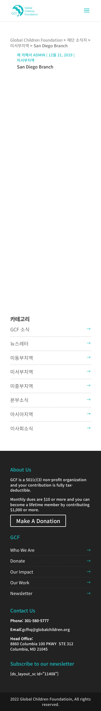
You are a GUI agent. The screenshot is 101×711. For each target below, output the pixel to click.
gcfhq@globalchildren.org (46, 629)
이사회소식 (21, 428)
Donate (17, 560)
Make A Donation (38, 521)
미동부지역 (21, 357)
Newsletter (21, 593)
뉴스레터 (19, 343)
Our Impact (21, 571)
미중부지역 (21, 385)
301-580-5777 (37, 620)
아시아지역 (21, 414)
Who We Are (22, 550)
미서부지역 (25, 60)
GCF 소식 (20, 329)
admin (39, 54)
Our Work (19, 582)
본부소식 (19, 399)
